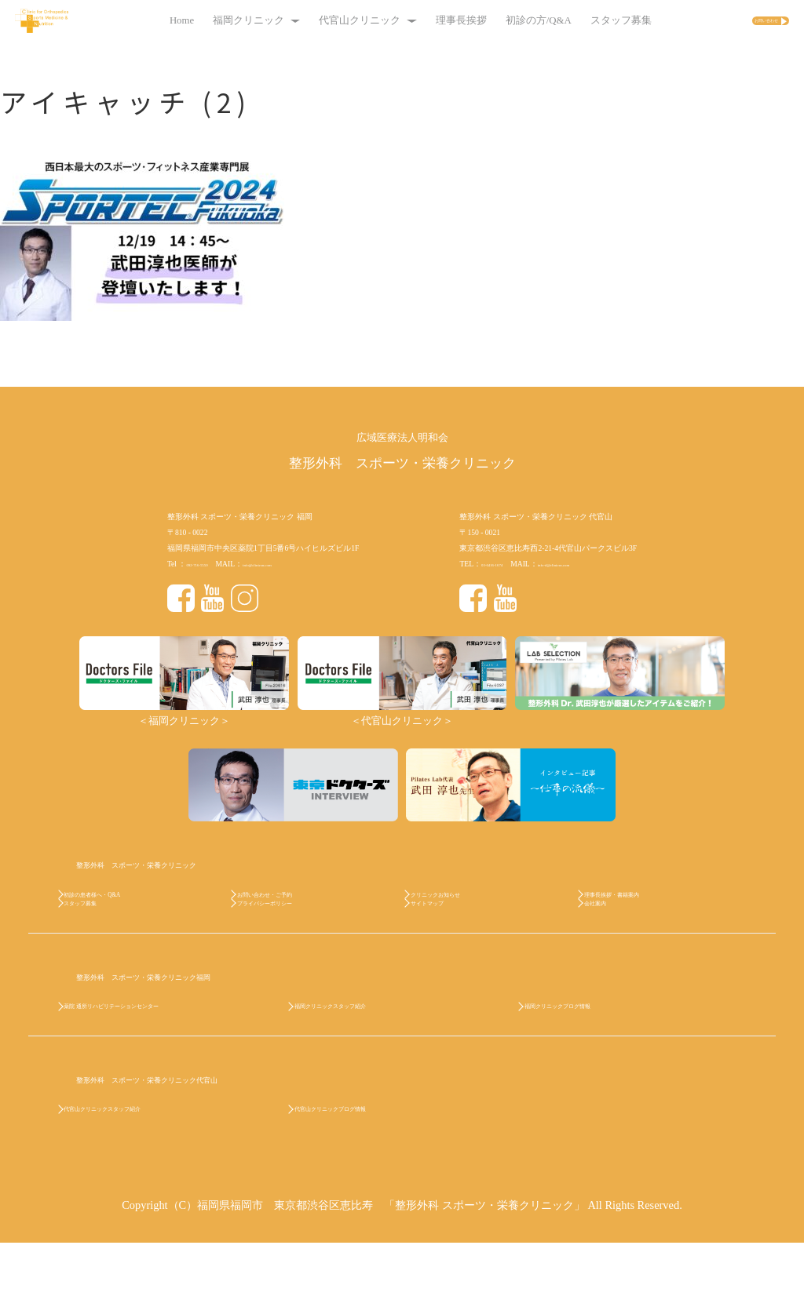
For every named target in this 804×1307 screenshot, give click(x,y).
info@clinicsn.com (292, 563)
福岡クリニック (223, 20)
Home (149, 20)
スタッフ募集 (588, 20)
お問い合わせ (730, 21)
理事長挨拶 (428, 20)
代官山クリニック (334, 20)
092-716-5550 (207, 563)
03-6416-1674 (502, 563)
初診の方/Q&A (506, 20)
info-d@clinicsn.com (591, 563)
